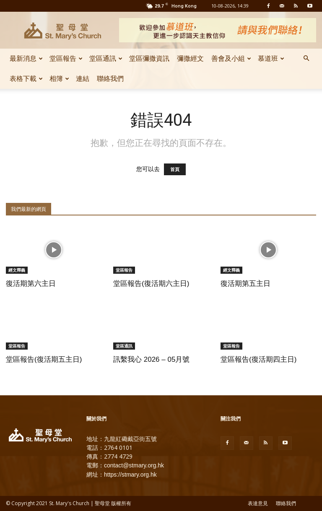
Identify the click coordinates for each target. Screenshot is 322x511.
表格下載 (26, 78)
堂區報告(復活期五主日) (44, 359)
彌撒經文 (190, 58)
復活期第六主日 (31, 284)
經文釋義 (16, 270)
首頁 (174, 169)
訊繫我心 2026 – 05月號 (151, 359)
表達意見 (258, 503)
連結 (82, 78)
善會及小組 (231, 58)
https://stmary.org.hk (130, 474)
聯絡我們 (110, 78)
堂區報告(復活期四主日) (258, 359)
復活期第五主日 (245, 284)
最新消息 (26, 58)
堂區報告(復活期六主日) (151, 284)
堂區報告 (66, 58)
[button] (306, 58)
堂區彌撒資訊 (149, 58)
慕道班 (271, 58)
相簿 (59, 78)
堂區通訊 (105, 58)
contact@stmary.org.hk (134, 465)
